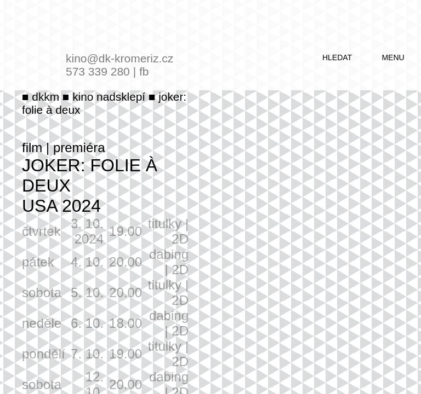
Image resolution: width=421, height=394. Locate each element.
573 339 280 (98, 71)
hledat (337, 57)
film (32, 147)
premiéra (79, 147)
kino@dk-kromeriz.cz (119, 58)
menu (393, 57)
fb (144, 71)
